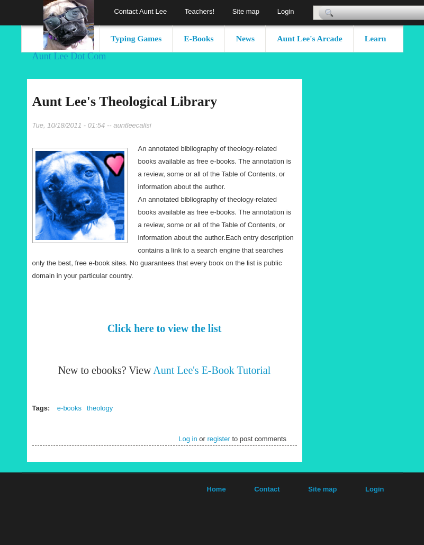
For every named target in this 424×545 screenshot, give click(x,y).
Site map (245, 11)
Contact (266, 489)
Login (285, 11)
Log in (187, 439)
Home (216, 489)
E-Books (198, 38)
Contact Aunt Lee (140, 11)
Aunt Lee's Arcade (309, 38)
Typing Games (136, 38)
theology (100, 408)
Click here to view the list (164, 328)
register (218, 439)
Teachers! (199, 11)
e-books (69, 408)
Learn (375, 38)
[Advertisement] (366, 238)
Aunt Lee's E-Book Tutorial (211, 370)
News (245, 38)
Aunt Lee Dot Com (69, 56)
